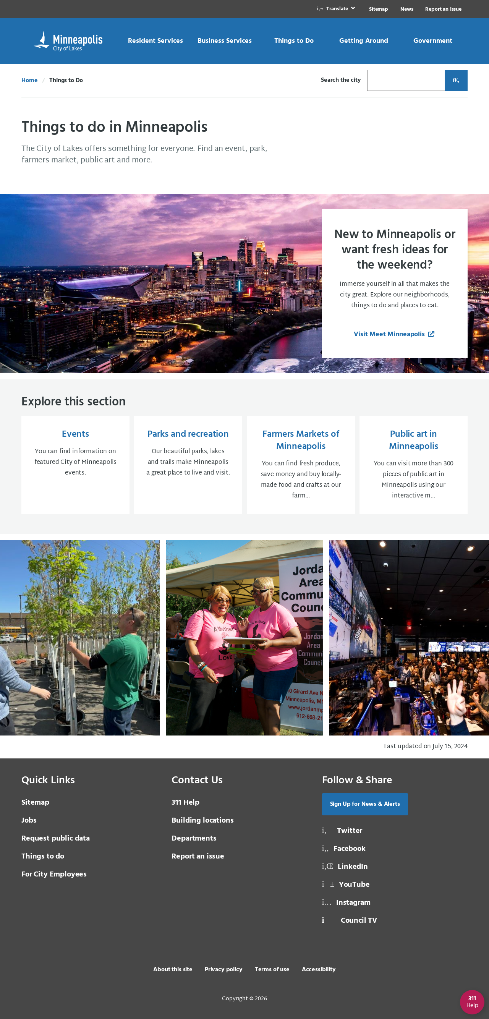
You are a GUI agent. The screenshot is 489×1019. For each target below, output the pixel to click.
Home (29, 81)
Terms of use (272, 970)
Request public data (55, 839)
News (406, 9)
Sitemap (378, 9)
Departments (194, 839)
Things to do (42, 857)
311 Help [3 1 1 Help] (185, 803)
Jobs (28, 821)
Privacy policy (224, 970)
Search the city (341, 80)
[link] (336, 9)
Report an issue (198, 857)
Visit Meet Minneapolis (390, 334)
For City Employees (54, 874)
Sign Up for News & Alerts (365, 804)
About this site (173, 970)
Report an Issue (443, 9)
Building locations (202, 821)
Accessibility (319, 970)
